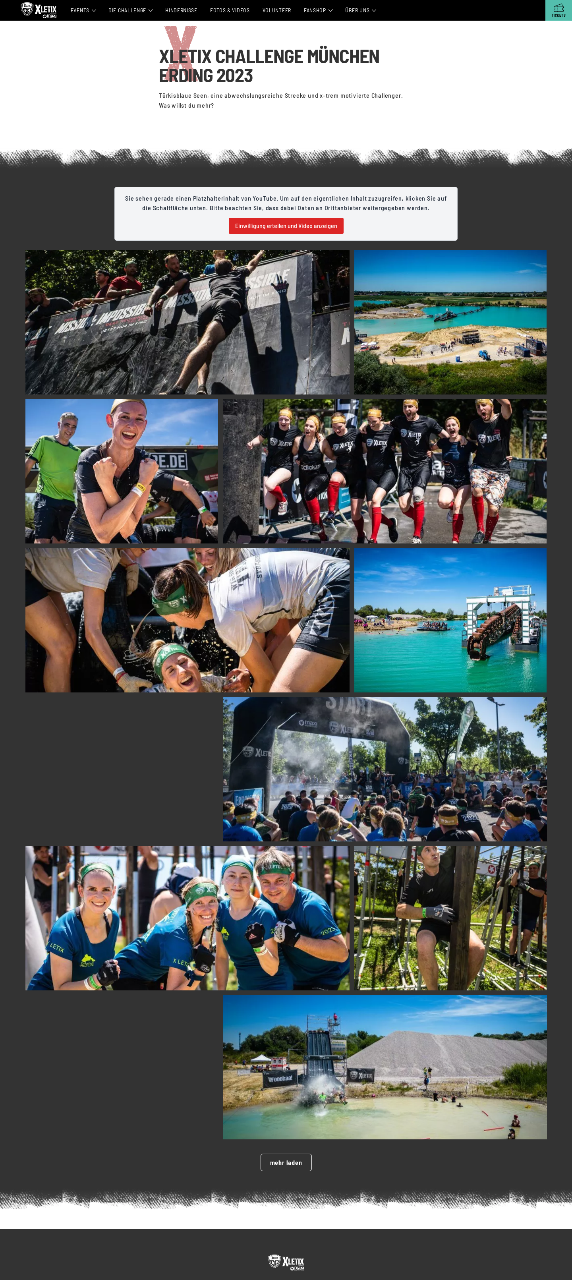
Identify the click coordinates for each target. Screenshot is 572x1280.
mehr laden (286, 1165)
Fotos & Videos (230, 10)
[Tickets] (558, 10)
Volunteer (277, 10)
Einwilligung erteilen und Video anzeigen (286, 225)
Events (80, 10)
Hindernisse (181, 10)
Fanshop (315, 10)
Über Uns (357, 10)
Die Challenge (127, 10)
